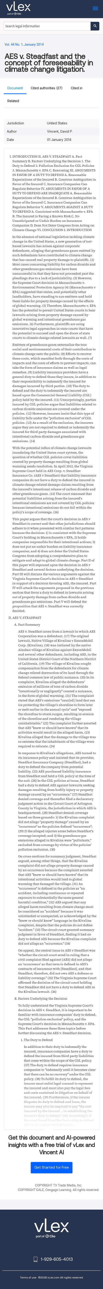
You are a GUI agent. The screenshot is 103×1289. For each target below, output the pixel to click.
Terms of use (28, 1277)
